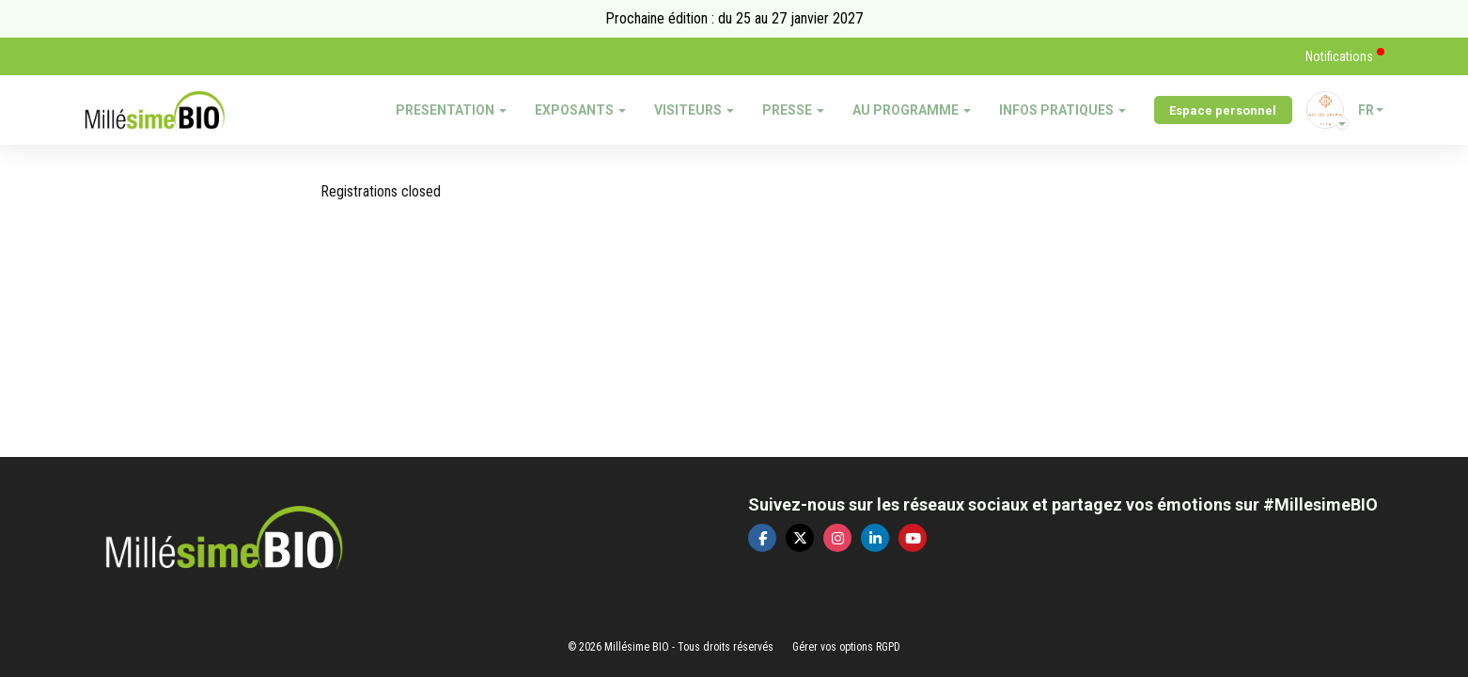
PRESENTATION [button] (451, 110)
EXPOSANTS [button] (580, 110)
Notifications (1340, 56)
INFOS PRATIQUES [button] (1062, 110)
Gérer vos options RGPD (846, 646)
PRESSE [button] (793, 110)
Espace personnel (1222, 110)
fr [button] (1370, 110)
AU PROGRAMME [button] (911, 110)
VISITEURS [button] (694, 110)
